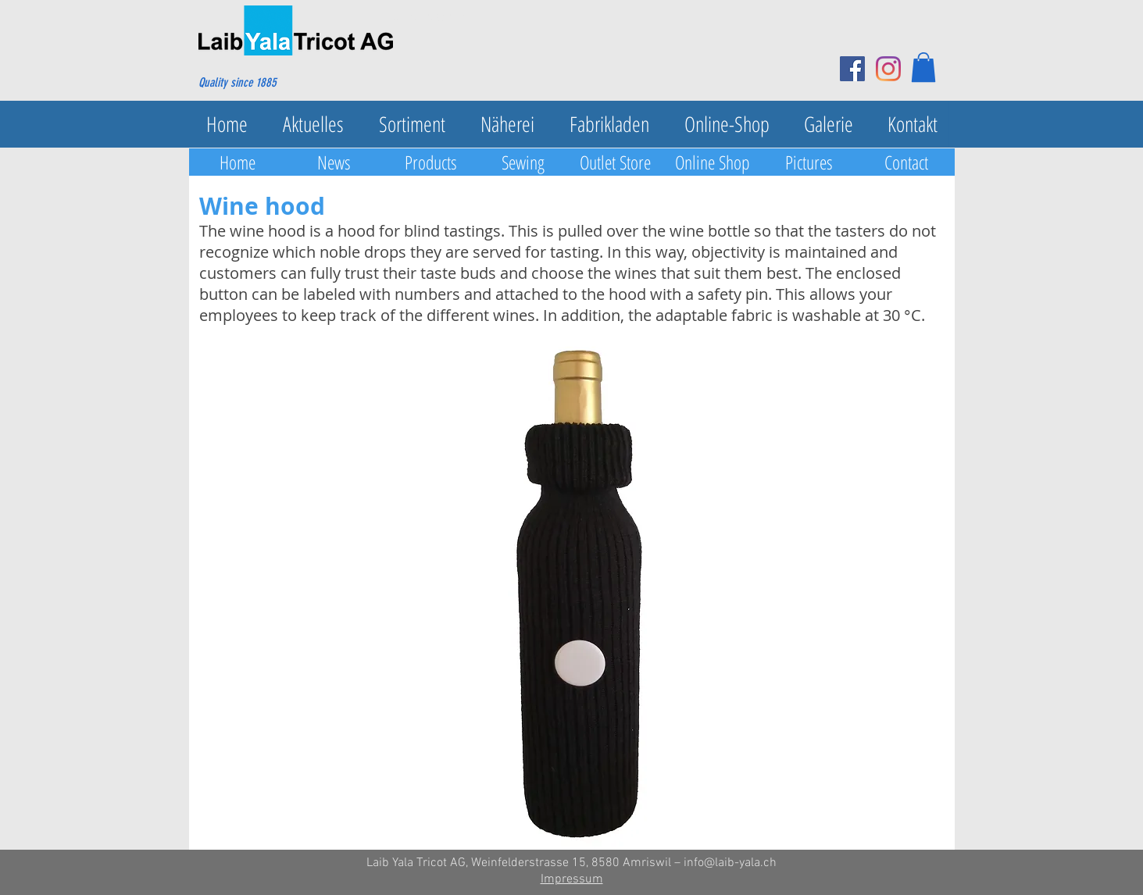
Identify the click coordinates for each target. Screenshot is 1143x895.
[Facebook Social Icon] (852, 68)
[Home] (237, 162)
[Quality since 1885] (273, 82)
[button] (923, 67)
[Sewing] (523, 162)
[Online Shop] (712, 162)
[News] (334, 162)
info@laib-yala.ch (730, 863)
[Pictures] (809, 162)
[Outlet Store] (615, 162)
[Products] (431, 162)
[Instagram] (888, 68)
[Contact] (906, 162)
